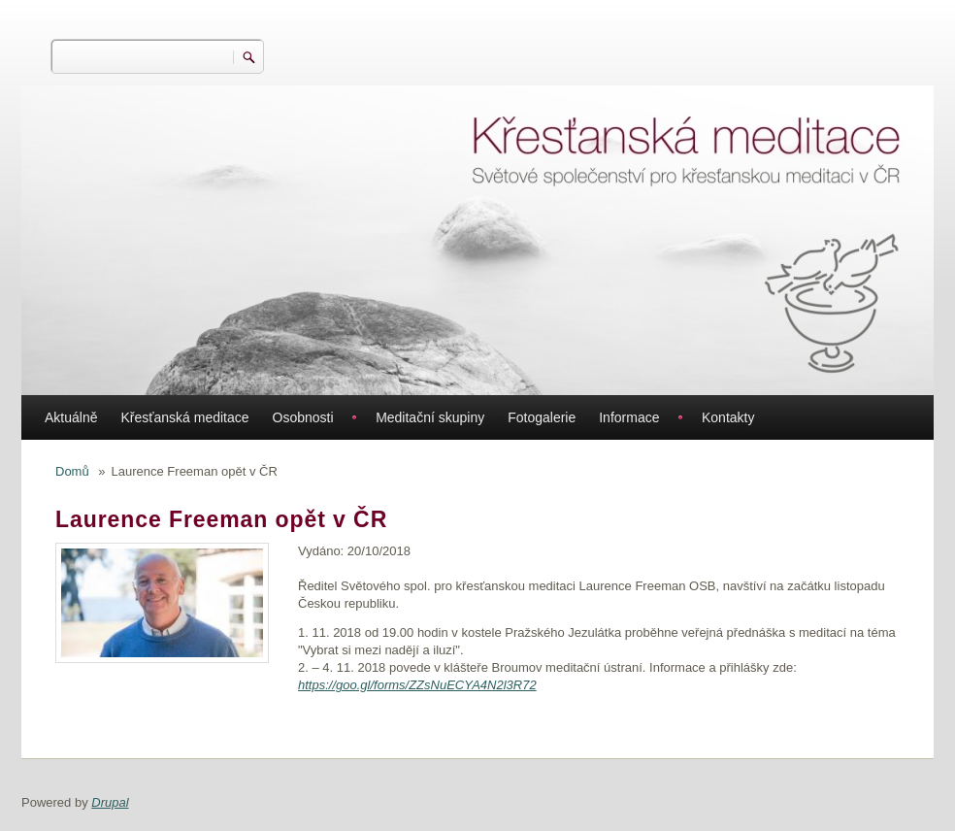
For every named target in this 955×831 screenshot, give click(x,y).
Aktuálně (71, 417)
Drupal (109, 802)
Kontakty (728, 417)
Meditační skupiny (430, 417)
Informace (629, 417)
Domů (72, 471)
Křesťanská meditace (184, 417)
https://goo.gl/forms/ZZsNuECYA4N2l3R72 (417, 685)
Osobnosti (303, 417)
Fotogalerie (542, 417)
